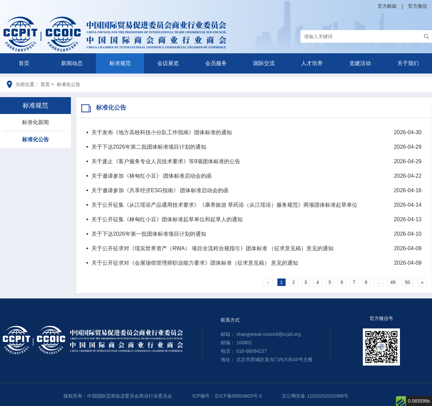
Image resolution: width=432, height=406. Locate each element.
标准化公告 (35, 139)
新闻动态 (72, 63)
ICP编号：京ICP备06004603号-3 (227, 396)
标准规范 (120, 63)
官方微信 (417, 6)
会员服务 (216, 63)
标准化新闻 (35, 122)
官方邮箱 (387, 6)
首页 (24, 63)
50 (407, 282)
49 (393, 282)
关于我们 (408, 63)
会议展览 (168, 63)
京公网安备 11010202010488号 (315, 396)
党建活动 (360, 63)
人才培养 (312, 63)
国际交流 (264, 63)
